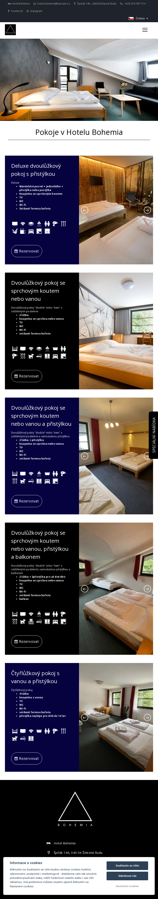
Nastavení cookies (127, 886)
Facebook (15, 11)
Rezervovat (26, 251)
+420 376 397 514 (133, 3)
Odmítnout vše (127, 875)
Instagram (34, 11)
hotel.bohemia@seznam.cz (52, 3)
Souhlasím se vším (127, 865)
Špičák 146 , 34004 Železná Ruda (95, 3)
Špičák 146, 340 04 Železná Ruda (78, 852)
